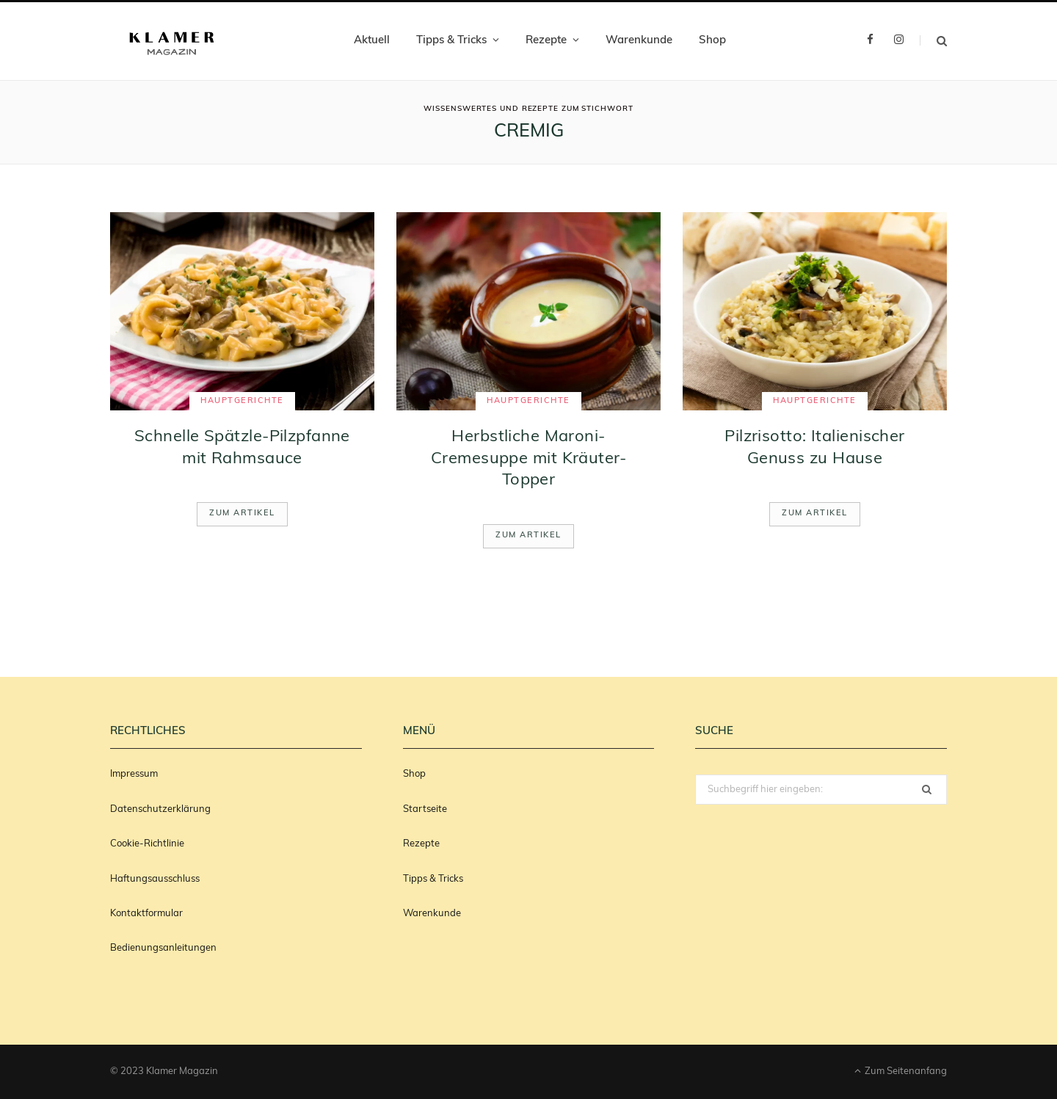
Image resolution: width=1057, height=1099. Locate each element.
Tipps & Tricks (451, 40)
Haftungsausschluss (155, 879)
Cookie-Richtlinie (147, 844)
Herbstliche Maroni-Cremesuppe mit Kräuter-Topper (528, 459)
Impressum (134, 774)
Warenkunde (639, 40)
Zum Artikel (242, 513)
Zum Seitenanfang (900, 1070)
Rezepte (546, 40)
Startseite (425, 809)
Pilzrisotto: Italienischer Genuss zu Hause (814, 448)
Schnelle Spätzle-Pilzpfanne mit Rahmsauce (242, 448)
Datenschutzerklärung (160, 809)
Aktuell (372, 40)
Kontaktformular (146, 913)
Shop (712, 40)
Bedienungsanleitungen (163, 948)
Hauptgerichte (242, 401)
